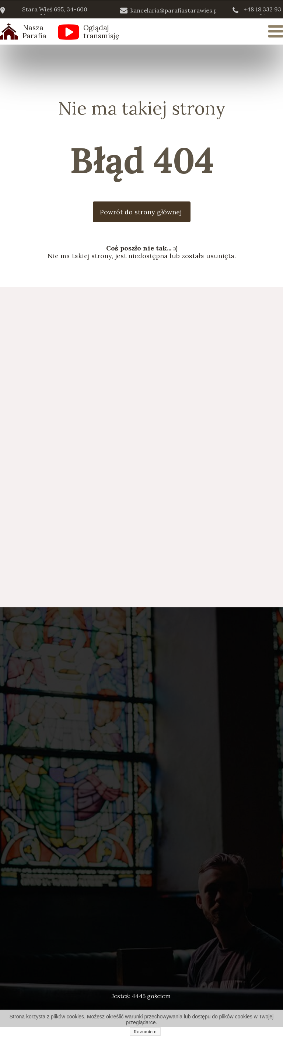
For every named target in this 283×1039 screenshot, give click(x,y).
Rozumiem (145, 1031)
